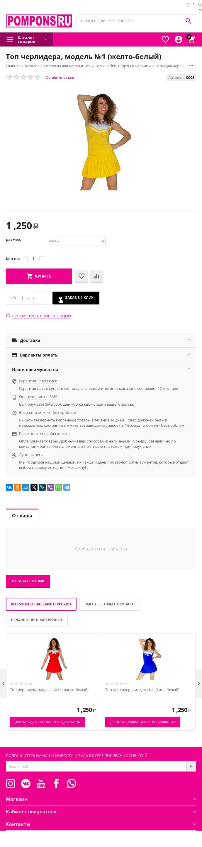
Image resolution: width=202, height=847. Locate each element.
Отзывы (22, 515)
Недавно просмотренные (37, 619)
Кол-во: (13, 258)
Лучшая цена (31, 454)
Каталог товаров (26, 39)
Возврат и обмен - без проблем (47, 412)
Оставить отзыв (59, 77)
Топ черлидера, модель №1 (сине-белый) (142, 690)
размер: (13, 239)
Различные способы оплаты (44, 433)
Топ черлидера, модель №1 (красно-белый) (49, 690)
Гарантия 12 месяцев (38, 380)
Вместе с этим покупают (109, 604)
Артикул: (176, 77)
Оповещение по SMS (38, 396)
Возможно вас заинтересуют (41, 604)
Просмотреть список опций (41, 316)
